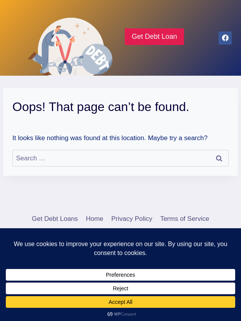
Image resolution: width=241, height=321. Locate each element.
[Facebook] (225, 38)
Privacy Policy (131, 218)
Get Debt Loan (154, 36)
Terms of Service (184, 218)
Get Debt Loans (55, 218)
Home (94, 218)
